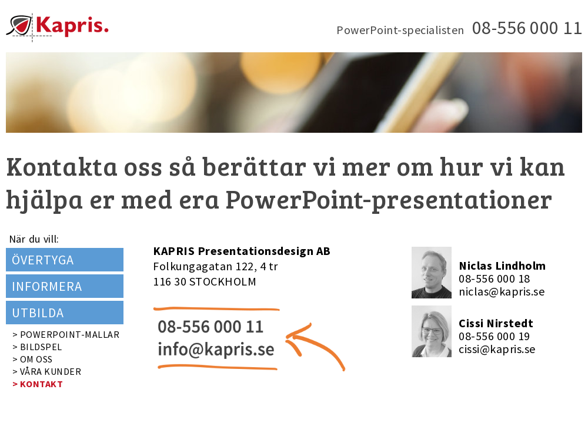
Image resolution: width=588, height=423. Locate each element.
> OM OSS (32, 359)
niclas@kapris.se (501, 291)
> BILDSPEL (37, 346)
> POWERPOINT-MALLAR (66, 334)
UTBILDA (38, 312)
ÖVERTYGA (43, 259)
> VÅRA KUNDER (47, 371)
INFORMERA (47, 286)
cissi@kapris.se (497, 348)
